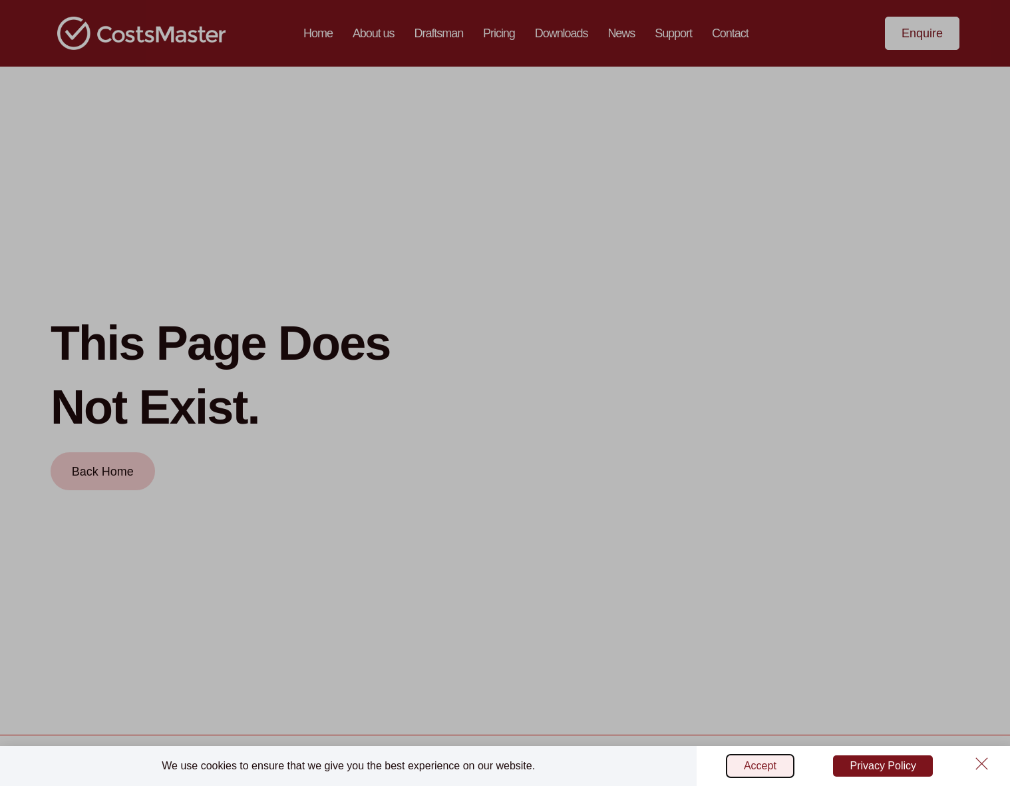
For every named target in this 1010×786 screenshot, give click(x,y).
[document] (505, 393)
